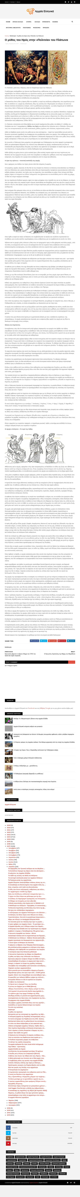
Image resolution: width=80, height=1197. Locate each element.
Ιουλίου (12, 871)
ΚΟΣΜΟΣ (56, 23)
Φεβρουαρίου (14, 1114)
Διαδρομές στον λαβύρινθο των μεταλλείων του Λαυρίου (27, 961)
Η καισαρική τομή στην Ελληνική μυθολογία (23, 964)
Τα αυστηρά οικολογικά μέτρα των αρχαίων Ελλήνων (26, 890)
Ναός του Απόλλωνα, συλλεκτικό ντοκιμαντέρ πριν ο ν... (27, 906)
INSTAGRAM (15, 1150)
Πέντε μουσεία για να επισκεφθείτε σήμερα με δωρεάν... (27, 982)
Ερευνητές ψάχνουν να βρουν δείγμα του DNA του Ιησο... (28, 971)
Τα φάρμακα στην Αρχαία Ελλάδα (20, 1012)
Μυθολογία (14, 37)
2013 (10, 1127)
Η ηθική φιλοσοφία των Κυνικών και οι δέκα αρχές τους (27, 1070)
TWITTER (14, 1144)
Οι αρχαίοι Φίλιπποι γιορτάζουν (19, 1109)
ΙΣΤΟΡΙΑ (29, 23)
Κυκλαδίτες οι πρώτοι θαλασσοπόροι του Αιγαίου (25, 1017)
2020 (10, 851)
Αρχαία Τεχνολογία (33, 1168)
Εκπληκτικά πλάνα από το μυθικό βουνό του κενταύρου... (27, 1033)
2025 (10, 839)
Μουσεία (48, 1182)
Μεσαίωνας (25, 1182)
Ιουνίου (12, 874)
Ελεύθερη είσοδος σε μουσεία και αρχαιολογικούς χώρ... (27, 1008)
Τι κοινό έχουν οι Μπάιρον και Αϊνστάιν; (22, 954)
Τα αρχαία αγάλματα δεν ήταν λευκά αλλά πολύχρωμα (26, 1056)
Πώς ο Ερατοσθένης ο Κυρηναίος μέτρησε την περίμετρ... (28, 1088)
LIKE (71, 1139)
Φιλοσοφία (45, 1189)
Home (7, 2)
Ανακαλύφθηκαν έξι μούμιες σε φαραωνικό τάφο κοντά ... (27, 973)
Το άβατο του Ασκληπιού (17, 994)
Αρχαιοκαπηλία (11, 1172)
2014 (10, 1125)
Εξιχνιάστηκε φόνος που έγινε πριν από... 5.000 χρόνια (27, 984)
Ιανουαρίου (13, 1117)
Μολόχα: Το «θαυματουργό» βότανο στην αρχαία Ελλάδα (32, 730)
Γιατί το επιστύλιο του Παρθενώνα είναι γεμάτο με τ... (26, 1049)
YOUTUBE (14, 1155)
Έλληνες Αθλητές (44, 1175)
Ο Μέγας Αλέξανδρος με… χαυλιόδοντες (27, 778)
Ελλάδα (34, 1175)
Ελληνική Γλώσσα (12, 1179)
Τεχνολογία (30, 1189)
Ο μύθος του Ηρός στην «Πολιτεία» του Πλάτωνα (25, 968)
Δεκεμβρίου (14, 860)
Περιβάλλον (44, 1185)
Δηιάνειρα (12, 1021)
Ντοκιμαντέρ (25, 1185)
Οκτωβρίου (13, 865)
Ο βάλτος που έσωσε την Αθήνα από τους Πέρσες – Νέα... (28, 1068)
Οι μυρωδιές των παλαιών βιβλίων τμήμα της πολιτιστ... (27, 989)
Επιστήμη (59, 1179)
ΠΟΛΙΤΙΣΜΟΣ (28, 28)
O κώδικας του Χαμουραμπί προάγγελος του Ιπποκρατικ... (28, 910)
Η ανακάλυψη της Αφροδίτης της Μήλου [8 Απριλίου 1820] (28, 1102)
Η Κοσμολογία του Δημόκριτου (19, 1081)
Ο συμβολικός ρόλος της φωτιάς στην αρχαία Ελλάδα (26, 1072)
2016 (10, 1120)
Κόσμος (9, 1182)
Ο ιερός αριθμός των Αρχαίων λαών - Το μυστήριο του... (27, 936)
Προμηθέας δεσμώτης (16, 1095)
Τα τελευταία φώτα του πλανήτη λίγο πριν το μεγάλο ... (27, 934)
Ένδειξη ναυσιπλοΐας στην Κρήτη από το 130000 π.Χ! (27, 915)
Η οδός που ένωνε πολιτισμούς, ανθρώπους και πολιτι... (27, 901)
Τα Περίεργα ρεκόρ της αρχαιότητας (20, 892)
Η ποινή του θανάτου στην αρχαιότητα (21, 1086)
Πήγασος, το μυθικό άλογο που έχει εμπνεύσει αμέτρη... (27, 1105)
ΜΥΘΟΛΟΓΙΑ (47, 23)
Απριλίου (13, 878)
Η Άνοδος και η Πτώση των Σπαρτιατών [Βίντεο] (25, 1065)
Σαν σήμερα (10, 1189)
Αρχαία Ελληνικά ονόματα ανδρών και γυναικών (29, 738)
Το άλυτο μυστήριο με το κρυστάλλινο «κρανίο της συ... (27, 1091)
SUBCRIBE (70, 1155)
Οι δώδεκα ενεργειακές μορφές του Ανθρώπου (24, 1051)
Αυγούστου (13, 869)
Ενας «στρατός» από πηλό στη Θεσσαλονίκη (24, 899)
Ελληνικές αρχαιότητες (59, 1175)
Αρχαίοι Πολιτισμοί (59, 1168)
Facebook (32, 718)
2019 (10, 853)
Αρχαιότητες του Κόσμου (52, 1172)
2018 (10, 856)
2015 (10, 1122)
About (19, 2)
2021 (10, 849)
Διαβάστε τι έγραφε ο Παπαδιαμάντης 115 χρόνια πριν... (27, 943)
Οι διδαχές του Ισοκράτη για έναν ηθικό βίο (23, 913)
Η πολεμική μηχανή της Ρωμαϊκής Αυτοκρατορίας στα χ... (28, 1028)
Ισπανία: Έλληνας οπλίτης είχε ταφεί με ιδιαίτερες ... (26, 1075)
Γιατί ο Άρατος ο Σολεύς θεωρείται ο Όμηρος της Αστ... (27, 1042)
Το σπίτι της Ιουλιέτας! (16, 1019)
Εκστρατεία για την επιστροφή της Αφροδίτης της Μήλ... (27, 1026)
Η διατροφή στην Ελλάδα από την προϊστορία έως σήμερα (28, 941)
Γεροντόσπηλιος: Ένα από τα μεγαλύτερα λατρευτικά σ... (27, 929)
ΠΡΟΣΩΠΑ (47, 28)
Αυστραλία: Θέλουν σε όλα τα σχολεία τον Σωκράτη (26, 991)
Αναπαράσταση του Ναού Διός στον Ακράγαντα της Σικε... (28, 1010)
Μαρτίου (12, 1112)
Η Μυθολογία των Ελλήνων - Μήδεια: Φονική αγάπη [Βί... (28, 950)
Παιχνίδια (34, 1185)
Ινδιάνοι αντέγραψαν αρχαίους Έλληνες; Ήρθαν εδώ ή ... (27, 1038)
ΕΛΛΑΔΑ (38, 23)
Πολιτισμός (53, 1185)
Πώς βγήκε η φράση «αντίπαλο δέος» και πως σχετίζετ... (27, 1014)
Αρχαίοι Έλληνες (46, 1168)
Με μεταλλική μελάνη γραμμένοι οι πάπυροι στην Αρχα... (27, 959)
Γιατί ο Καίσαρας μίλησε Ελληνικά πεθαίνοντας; (29, 770)
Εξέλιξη (51, 1179)
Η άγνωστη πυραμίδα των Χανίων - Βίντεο (23, 945)
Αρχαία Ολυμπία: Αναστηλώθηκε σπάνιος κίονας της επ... (28, 894)
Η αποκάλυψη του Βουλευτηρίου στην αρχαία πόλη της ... (28, 897)
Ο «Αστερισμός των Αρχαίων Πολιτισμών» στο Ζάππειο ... (28, 924)
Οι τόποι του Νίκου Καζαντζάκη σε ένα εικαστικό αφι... (26, 1035)
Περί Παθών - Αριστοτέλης (17, 1058)
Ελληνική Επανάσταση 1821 (28, 1179)
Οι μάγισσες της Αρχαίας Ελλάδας (20, 885)
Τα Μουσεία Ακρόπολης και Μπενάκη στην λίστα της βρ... (28, 920)
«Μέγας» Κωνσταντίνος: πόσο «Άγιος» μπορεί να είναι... (27, 1001)
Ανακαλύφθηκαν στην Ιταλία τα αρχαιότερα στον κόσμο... (27, 1107)
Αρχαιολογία (22, 1172)
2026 (10, 837)
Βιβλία (64, 1172)
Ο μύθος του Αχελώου (16, 1024)
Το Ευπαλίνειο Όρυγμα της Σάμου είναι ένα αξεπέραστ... (27, 883)
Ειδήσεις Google (46, 718)
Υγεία (37, 1189)
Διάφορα (26, 1175)
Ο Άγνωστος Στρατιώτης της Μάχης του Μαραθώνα (26, 966)
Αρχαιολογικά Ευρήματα (36, 1172)
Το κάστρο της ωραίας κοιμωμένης (20, 1054)
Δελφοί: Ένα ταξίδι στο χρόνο (19, 1045)
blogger (70, 672)
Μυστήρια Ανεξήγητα (13, 1185)
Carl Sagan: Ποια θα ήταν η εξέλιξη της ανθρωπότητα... (27, 1100)
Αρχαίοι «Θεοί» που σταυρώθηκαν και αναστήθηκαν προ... (28, 987)
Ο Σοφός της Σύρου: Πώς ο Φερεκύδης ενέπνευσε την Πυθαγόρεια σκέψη (37, 762)
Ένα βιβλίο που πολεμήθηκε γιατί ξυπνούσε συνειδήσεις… (28, 977)
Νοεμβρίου (13, 862)
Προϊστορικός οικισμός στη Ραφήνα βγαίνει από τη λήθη (27, 1077)
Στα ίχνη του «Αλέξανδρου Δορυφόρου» (22, 922)
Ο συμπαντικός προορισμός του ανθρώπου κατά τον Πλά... (28, 1084)
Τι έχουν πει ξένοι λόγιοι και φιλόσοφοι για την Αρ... (26, 908)
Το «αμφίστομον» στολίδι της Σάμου (21, 904)
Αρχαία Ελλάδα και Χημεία (17, 1061)
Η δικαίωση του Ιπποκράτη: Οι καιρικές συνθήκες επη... (27, 1047)
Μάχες (16, 1182)
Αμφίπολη (10, 1168)
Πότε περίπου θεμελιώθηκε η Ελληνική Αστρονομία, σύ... (27, 1040)
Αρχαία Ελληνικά (11, 816)
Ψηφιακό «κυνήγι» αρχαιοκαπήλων (20, 980)
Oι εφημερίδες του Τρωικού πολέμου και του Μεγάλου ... (27, 880)
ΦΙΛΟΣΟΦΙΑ (37, 28)
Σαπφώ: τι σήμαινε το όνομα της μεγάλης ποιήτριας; (26, 975)
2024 (10, 842)
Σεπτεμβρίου (14, 867)
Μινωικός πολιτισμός (37, 1182)
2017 (10, 858)
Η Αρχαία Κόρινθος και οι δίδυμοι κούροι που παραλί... (27, 938)
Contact (13, 2)
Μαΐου (12, 876)
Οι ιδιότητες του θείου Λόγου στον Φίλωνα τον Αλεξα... (27, 927)
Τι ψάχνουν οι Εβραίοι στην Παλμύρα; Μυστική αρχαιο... (27, 957)
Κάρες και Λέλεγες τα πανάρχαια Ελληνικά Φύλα (25, 931)
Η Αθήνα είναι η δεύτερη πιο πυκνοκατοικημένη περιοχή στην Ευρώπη (36, 793)
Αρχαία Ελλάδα (20, 1168)
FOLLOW (70, 1144)
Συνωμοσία (20, 1189)
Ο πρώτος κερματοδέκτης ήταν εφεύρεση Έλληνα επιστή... (28, 1093)
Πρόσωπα (62, 1185)
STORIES (54, 1189)
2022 (10, 846)
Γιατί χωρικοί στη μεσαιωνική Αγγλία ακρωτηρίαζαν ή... (27, 1003)
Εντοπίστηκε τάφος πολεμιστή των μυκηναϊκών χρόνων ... (28, 1098)
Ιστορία (67, 1179)
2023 (10, 844)
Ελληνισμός (42, 1179)
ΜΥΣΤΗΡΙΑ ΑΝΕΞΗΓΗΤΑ (14, 28)
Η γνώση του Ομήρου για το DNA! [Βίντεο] (23, 998)
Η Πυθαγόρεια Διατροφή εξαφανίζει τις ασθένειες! (29, 785)
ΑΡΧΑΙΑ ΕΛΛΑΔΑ (19, 23)
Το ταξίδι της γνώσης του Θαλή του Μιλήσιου (23, 887)
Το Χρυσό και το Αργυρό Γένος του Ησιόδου (23, 996)
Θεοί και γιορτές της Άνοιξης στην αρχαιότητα (24, 1079)
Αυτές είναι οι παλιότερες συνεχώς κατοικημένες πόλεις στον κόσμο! (35, 801)
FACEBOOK (14, 1139)
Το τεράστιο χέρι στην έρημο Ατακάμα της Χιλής (24, 1005)
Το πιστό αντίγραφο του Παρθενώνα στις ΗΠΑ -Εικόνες (27, 1031)
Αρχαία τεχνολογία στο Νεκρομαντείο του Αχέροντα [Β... (27, 952)
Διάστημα (10, 1175)
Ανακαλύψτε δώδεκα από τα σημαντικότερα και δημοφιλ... (28, 947)
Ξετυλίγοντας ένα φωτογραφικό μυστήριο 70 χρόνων (26, 1063)
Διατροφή (18, 1175)
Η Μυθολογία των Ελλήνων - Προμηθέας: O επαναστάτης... (28, 917)
